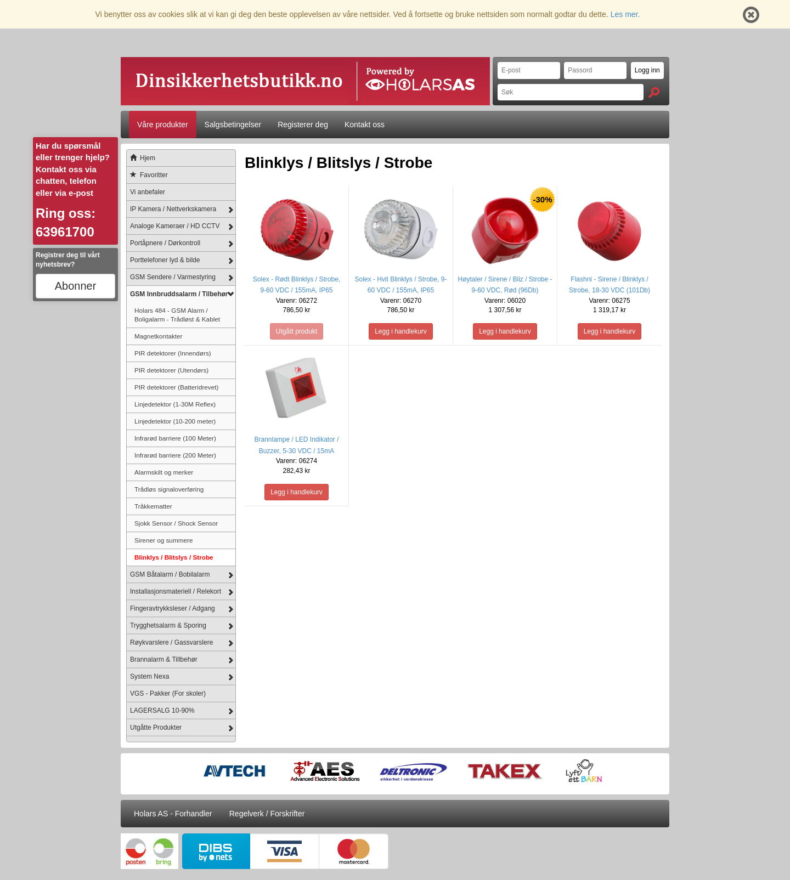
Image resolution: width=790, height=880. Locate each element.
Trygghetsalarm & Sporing (168, 625)
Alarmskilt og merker (163, 472)
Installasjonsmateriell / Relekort (175, 591)
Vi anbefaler (147, 192)
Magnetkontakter (158, 336)
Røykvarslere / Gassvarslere (171, 642)
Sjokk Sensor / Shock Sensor (176, 523)
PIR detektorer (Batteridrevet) (176, 387)
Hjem (141, 158)
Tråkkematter (153, 506)
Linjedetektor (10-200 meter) (175, 421)
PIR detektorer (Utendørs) (171, 370)
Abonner (76, 286)
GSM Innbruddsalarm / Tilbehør (179, 294)
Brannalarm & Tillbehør (164, 659)
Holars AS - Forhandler (173, 813)
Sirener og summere (163, 540)
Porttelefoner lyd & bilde (165, 260)
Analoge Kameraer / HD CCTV (174, 226)
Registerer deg (303, 124)
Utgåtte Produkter (156, 727)
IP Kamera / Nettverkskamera (173, 209)
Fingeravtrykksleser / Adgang (172, 608)
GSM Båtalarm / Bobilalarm (170, 574)
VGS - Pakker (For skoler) (168, 693)
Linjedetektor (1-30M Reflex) (175, 404)
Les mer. (625, 14)
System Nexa (149, 676)
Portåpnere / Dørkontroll (165, 243)
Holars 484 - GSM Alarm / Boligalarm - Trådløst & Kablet (177, 315)
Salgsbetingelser (233, 124)
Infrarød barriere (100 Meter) (175, 438)
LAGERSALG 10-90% (162, 710)
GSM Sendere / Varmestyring (173, 277)
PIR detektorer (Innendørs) (172, 353)
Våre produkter (162, 124)
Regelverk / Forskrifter (267, 813)
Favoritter (147, 175)
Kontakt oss (365, 124)
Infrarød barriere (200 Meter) (175, 455)
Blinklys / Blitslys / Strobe (173, 557)
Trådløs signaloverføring (169, 489)
